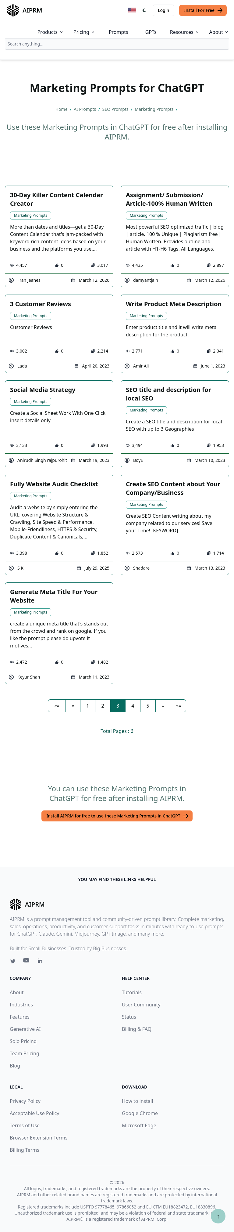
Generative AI (25, 1029)
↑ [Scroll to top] (218, 1216)
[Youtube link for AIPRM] (26, 962)
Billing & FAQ (136, 1029)
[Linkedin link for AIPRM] (41, 962)
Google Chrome (140, 1113)
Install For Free (203, 10)
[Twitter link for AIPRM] (13, 961)
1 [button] (87, 705)
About (219, 32)
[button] (56, 706)
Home (62, 109)
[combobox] (117, 44)
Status (129, 1016)
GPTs (151, 32)
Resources (185, 32)
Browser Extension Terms (39, 1137)
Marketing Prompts (155, 109)
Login (163, 10)
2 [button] (102, 705)
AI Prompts (85, 109)
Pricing (84, 32)
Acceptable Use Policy (34, 1113)
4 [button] (132, 705)
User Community (141, 1004)
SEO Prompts (116, 109)
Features (20, 1016)
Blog (15, 1065)
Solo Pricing (23, 1041)
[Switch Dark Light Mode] (144, 10)
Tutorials (132, 992)
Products (50, 32)
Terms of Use (25, 1125)
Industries (21, 1004)
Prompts (118, 32)
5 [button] (148, 705)
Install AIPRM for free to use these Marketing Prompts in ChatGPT (117, 816)
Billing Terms (24, 1150)
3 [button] (117, 705)
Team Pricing (24, 1053)
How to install (137, 1101)
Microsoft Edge (139, 1125)
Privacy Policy (25, 1101)
